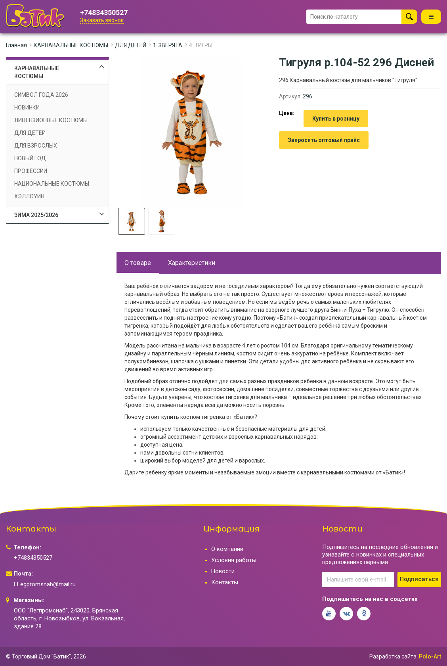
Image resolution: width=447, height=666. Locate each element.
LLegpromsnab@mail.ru (45, 584)
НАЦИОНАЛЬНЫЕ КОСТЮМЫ (51, 183)
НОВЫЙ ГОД (30, 158)
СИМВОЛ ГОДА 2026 (41, 95)
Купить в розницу (335, 118)
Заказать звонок (102, 20)
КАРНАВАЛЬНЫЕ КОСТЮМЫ (71, 45)
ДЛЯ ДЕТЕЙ (130, 45)
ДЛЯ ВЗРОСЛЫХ (35, 145)
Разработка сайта (392, 656)
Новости (223, 571)
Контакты (224, 582)
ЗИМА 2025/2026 (36, 215)
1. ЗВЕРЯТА (167, 45)
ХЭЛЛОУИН (29, 196)
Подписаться (419, 579)
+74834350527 (104, 12)
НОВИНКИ (27, 107)
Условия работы (233, 560)
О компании (227, 549)
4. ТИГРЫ (200, 45)
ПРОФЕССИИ (30, 171)
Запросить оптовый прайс (324, 140)
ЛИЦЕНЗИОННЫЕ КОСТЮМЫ (51, 120)
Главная (16, 45)
